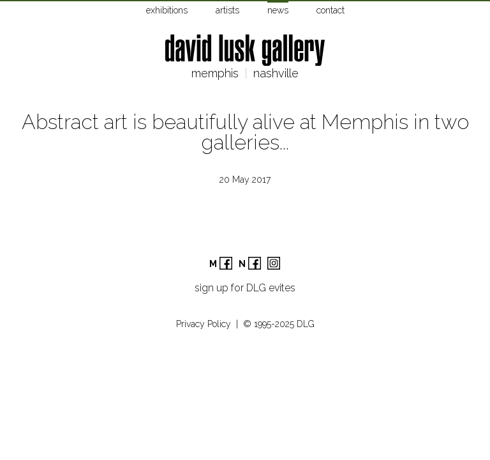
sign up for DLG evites (245, 288)
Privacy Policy (203, 324)
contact (330, 10)
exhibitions (167, 10)
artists (227, 10)
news (277, 10)
